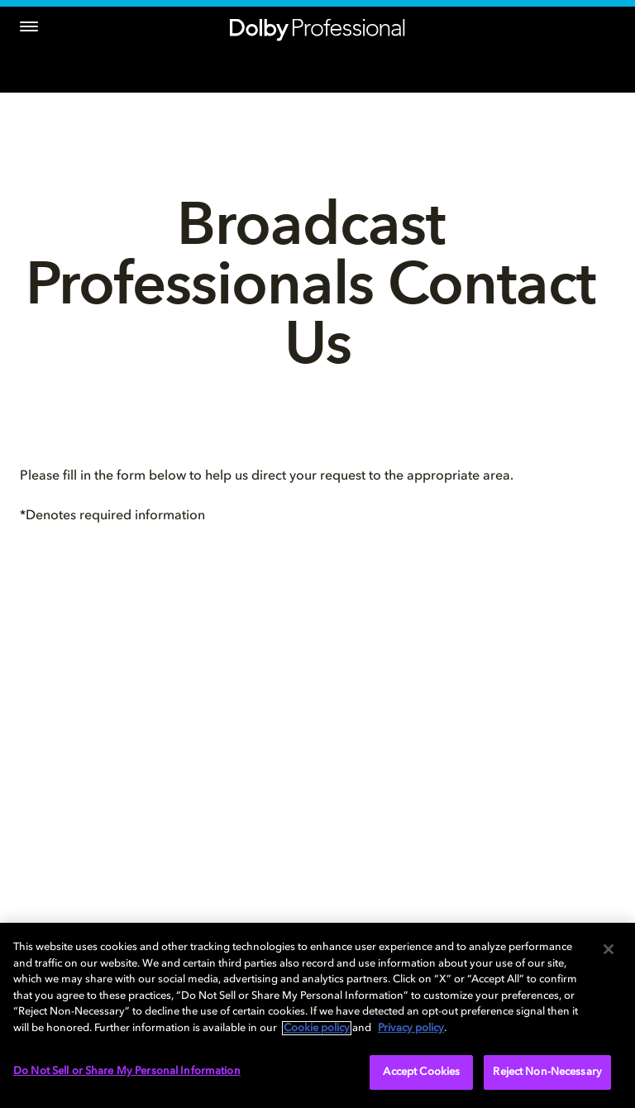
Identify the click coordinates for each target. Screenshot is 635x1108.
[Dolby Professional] (317, 26)
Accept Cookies (421, 1072)
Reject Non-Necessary (547, 1072)
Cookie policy (317, 1028)
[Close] (608, 949)
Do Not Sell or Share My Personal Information (127, 1071)
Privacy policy (411, 1028)
